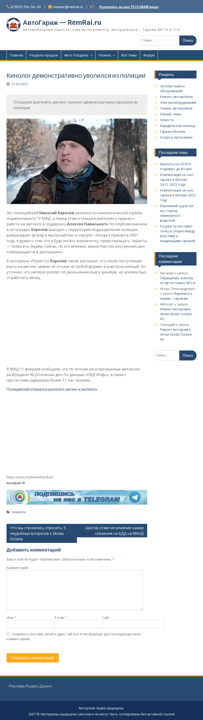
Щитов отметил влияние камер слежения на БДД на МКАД (114, 530)
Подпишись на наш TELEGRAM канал (129, 7)
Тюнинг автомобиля (176, 108)
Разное (105, 55)
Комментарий (17, 567)
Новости (19, 512)
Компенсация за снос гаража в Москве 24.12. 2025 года (177, 179)
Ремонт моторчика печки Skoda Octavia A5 (176, 314)
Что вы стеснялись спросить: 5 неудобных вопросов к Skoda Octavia (38, 533)
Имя (11, 617)
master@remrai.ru (68, 7)
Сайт (106, 617)
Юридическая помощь (178, 125)
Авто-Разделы (76, 55)
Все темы (129, 55)
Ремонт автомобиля (176, 96)
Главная (16, 55)
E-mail (60, 617)
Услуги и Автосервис (176, 137)
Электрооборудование (178, 102)
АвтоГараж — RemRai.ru (62, 22)
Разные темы (170, 114)
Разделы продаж (43, 55)
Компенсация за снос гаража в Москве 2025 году (178, 195)
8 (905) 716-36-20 (26, 7)
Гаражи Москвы (172, 131)
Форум (149, 55)
